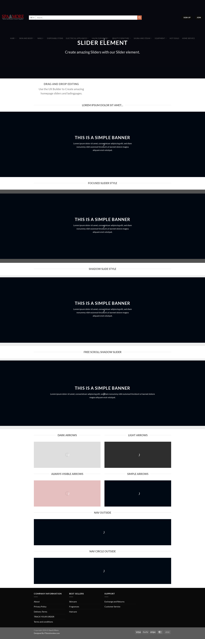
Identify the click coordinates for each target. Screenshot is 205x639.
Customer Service (112, 606)
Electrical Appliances (77, 38)
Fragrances (74, 606)
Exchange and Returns (114, 601)
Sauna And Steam (143, 38)
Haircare (73, 611)
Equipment (161, 38)
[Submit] (139, 17)
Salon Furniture (100, 38)
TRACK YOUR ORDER (44, 616)
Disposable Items (55, 38)
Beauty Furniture (121, 38)
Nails (41, 38)
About (37, 601)
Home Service (188, 38)
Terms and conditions (43, 621)
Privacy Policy (40, 606)
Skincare (73, 601)
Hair (13, 38)
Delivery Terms (40, 611)
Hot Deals (174, 38)
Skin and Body (27, 38)
